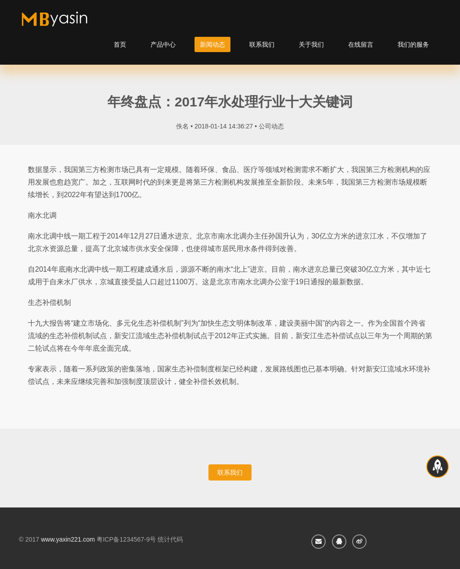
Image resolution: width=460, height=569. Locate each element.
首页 (120, 44)
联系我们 (261, 44)
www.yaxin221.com (68, 539)
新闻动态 (212, 44)
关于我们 (311, 44)
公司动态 (271, 126)
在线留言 (360, 44)
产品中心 (163, 44)
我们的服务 (413, 44)
